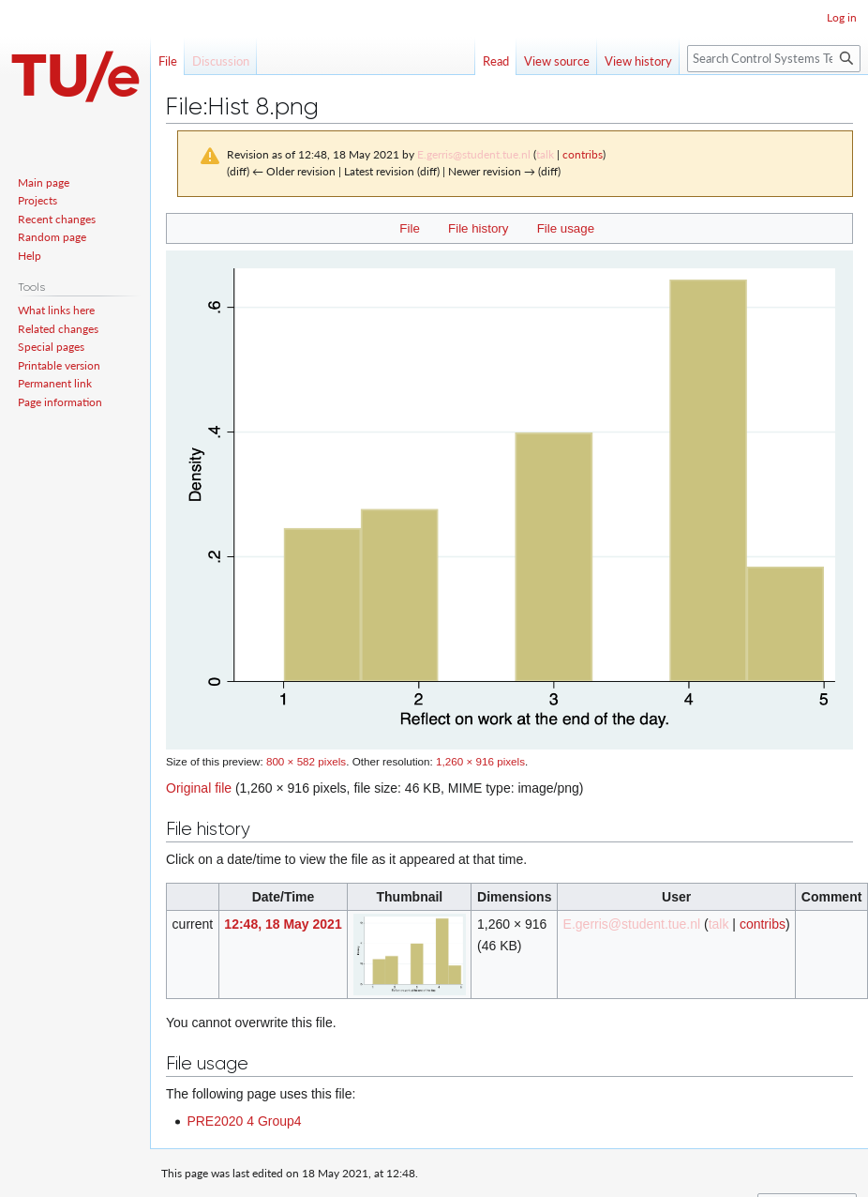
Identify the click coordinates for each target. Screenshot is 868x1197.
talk (545, 154)
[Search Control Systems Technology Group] (774, 58)
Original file (199, 787)
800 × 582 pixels (306, 761)
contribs (582, 154)
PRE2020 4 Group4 (244, 1121)
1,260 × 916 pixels (480, 761)
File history (478, 228)
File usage (565, 228)
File (409, 228)
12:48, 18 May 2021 (282, 924)
